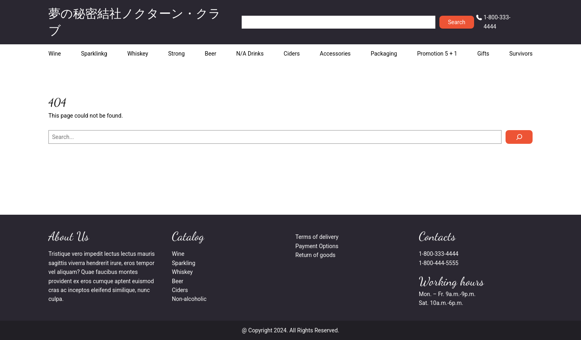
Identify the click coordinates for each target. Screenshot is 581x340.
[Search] (519, 137)
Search (456, 22)
